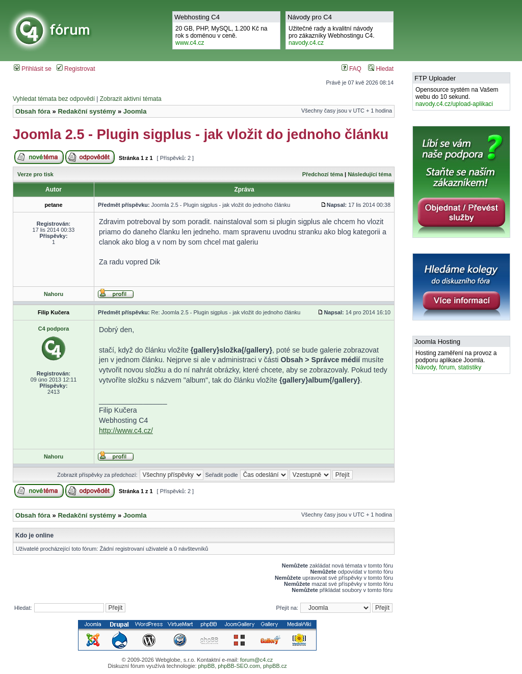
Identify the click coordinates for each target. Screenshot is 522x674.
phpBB (206, 666)
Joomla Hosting (437, 341)
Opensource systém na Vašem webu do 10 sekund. (457, 96)
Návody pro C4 (310, 17)
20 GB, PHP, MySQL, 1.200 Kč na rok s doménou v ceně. (221, 35)
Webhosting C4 (197, 17)
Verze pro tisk (35, 174)
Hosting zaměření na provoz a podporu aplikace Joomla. (456, 360)
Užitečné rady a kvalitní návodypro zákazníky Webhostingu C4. (332, 35)
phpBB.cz (275, 666)
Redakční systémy (87, 111)
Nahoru (53, 294)
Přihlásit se (32, 68)
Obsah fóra (32, 111)
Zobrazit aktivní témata (131, 98)
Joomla (135, 111)
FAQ (351, 68)
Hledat (381, 68)
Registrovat (76, 68)
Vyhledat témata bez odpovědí (54, 98)
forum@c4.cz (256, 660)
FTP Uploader (435, 78)
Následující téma (370, 174)
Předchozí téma (322, 174)
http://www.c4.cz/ (126, 430)
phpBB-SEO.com (239, 666)
